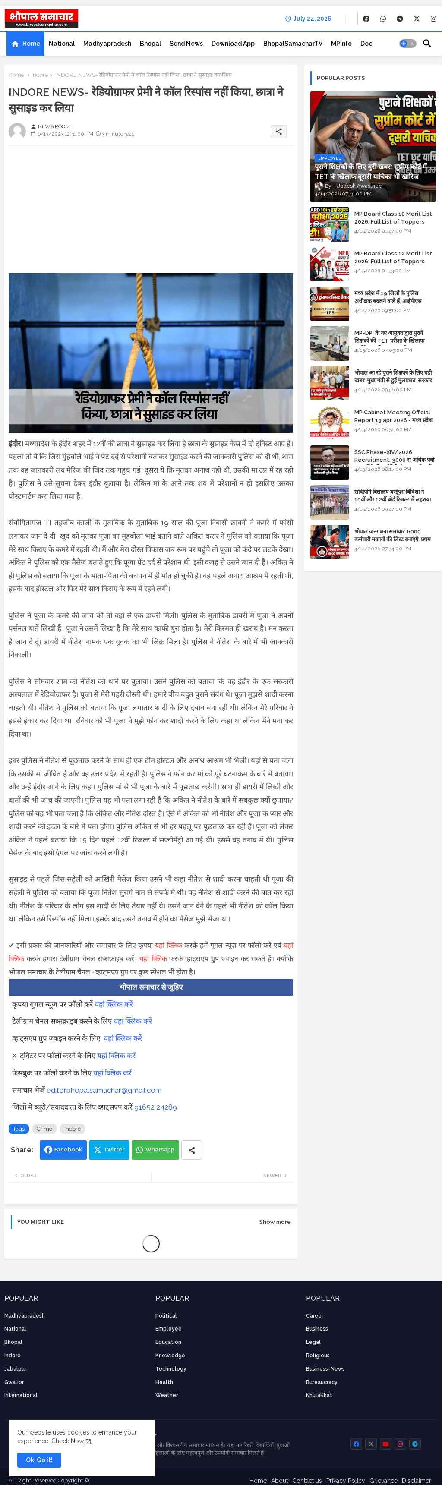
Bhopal (150, 43)
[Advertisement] (151, 212)
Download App (233, 43)
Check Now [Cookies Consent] (67, 1441)
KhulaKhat (319, 1395)
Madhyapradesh (107, 43)
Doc (366, 43)
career (314, 1316)
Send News (186, 43)
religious (318, 1356)
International (21, 1395)
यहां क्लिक (168, 945)
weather (166, 1395)
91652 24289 (155, 1107)
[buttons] (366, 18)
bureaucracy (322, 1382)
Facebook (68, 1149)
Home (31, 43)
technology (170, 1369)
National (62, 43)
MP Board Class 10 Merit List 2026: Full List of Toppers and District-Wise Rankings (393, 222)
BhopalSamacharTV (292, 43)
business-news (325, 1369)
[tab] (25, 44)
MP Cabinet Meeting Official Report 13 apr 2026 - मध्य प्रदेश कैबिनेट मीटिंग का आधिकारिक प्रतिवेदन (393, 420)
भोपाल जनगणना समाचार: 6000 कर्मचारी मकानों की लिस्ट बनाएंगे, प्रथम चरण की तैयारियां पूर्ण (392, 539)
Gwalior (14, 1382)
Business (317, 1329)
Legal (313, 1342)
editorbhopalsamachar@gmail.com (104, 1090)
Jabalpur (15, 1369)
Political (166, 1316)
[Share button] (191, 1150)
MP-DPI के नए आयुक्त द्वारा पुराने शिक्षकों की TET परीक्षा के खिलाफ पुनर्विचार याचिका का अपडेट (389, 341)
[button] (408, 43)
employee (168, 1329)
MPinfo (341, 43)
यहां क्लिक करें (114, 1004)
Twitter (114, 1149)
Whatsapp (159, 1149)
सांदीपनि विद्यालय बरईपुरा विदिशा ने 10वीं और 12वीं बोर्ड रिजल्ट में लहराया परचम (392, 500)
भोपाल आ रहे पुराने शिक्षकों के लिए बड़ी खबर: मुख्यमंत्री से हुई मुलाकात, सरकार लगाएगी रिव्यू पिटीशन (393, 380)
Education (168, 1342)
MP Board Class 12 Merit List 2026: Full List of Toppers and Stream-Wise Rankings (393, 261)
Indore (40, 75)
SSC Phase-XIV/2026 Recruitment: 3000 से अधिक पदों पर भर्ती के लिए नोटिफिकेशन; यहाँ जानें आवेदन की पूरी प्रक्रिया (394, 464)
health (164, 1382)
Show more (275, 1222)
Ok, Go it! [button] (39, 1460)
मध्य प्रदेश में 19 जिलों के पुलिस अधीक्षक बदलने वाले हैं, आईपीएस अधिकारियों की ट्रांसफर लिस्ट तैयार (388, 301)
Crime (44, 1129)
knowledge (170, 1356)
